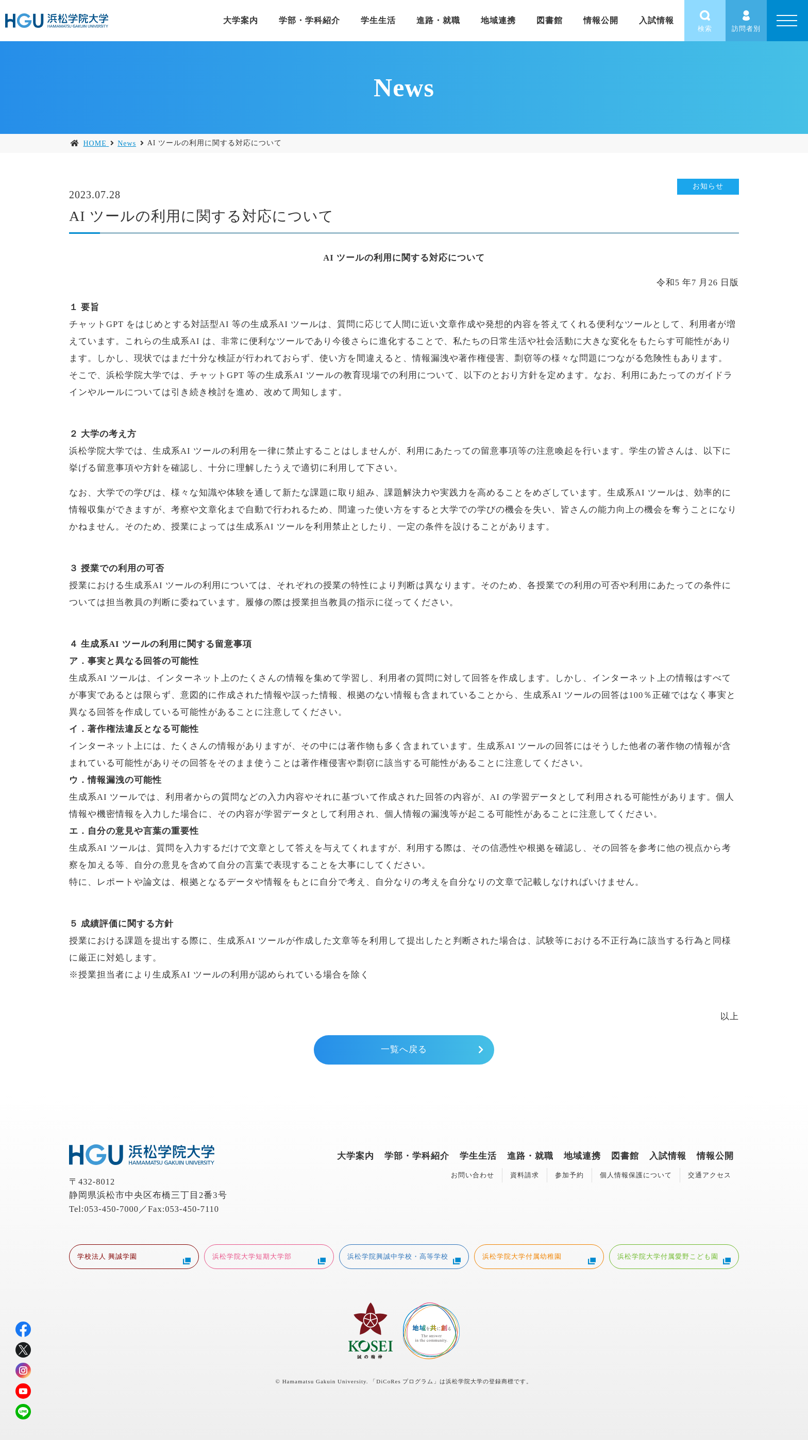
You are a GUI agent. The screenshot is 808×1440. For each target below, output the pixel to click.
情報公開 (600, 20)
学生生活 (378, 20)
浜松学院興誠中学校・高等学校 (404, 1257)
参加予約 (569, 1175)
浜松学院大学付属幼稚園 (539, 1257)
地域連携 (498, 20)
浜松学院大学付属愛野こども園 (674, 1257)
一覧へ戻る (404, 1049)
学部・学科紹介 (309, 20)
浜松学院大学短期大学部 (269, 1257)
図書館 (549, 20)
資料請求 (524, 1175)
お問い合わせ (472, 1175)
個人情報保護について (636, 1175)
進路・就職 (438, 20)
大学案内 (240, 20)
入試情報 (656, 20)
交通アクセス (709, 1175)
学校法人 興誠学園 (134, 1257)
